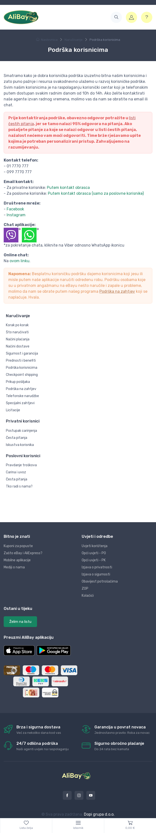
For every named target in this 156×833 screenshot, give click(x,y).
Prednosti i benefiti (21, 360)
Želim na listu (20, 621)
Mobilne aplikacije (17, 560)
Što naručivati (17, 332)
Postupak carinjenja (21, 431)
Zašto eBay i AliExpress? (23, 553)
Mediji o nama (14, 567)
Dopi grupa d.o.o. (99, 814)
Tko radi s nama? (19, 486)
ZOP (85, 588)
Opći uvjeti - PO (94, 553)
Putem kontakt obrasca (68, 187)
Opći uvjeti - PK (94, 560)
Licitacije (13, 410)
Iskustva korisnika (20, 445)
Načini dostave (17, 346)
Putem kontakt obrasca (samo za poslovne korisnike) (96, 193)
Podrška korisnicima (21, 368)
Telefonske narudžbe (22, 396)
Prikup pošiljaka (18, 382)
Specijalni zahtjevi (20, 403)
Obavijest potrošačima (100, 581)
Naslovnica (47, 40)
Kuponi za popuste (18, 546)
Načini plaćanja (17, 339)
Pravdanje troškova (21, 465)
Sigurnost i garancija (22, 353)
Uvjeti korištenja (94, 546)
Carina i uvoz (16, 472)
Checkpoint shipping (22, 375)
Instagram (16, 215)
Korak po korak (17, 325)
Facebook (15, 209)
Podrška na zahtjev (117, 291)
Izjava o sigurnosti (96, 574)
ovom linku (19, 261)
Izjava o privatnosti (97, 567)
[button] (116, 17)
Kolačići (88, 596)
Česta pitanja (16, 438)
